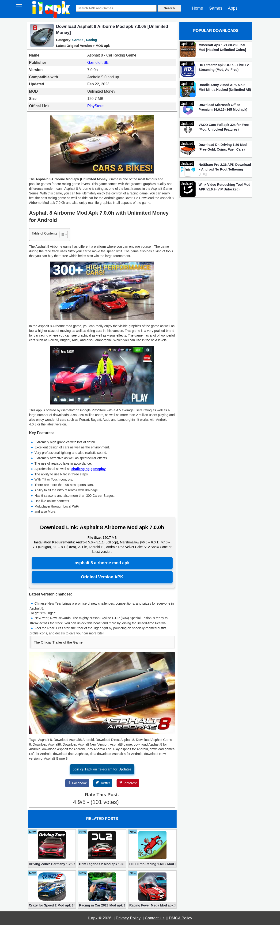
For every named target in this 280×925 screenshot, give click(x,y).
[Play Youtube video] (102, 693)
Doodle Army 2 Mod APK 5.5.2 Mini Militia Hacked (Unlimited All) (225, 87)
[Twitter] (103, 783)
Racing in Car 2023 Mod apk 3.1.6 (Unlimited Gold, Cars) (102, 905)
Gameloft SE (98, 62)
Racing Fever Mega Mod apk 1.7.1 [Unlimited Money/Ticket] (152, 905)
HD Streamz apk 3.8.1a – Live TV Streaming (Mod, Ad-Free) (224, 67)
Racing (91, 40)
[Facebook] (77, 783)
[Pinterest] (128, 783)
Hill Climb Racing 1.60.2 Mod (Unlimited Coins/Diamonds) (152, 864)
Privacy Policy (128, 918)
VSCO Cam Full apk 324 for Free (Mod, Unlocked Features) (224, 127)
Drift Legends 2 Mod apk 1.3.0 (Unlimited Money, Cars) (102, 864)
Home (197, 8)
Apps (233, 8)
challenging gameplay (88, 469)
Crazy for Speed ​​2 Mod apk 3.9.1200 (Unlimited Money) (52, 905)
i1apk (93, 918)
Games (215, 8)
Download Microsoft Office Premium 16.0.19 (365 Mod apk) (223, 107)
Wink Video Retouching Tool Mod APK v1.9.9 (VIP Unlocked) (224, 187)
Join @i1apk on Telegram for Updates (102, 769)
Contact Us (155, 918)
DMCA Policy (180, 918)
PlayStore (95, 106)
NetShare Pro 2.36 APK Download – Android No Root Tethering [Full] (225, 169)
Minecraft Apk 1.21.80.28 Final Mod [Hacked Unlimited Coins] (222, 47)
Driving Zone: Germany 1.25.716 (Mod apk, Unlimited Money (52, 864)
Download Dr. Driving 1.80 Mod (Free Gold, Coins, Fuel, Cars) (223, 147)
